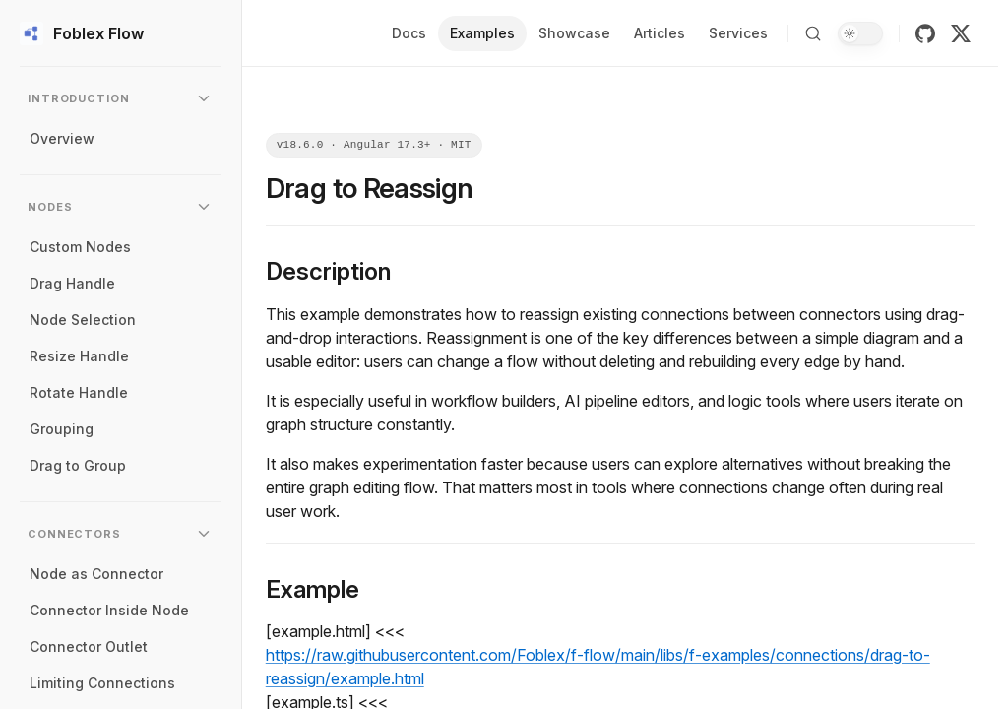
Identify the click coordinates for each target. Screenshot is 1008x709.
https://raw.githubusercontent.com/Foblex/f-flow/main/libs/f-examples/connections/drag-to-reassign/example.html (598, 666)
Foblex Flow (82, 33)
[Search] (813, 33)
